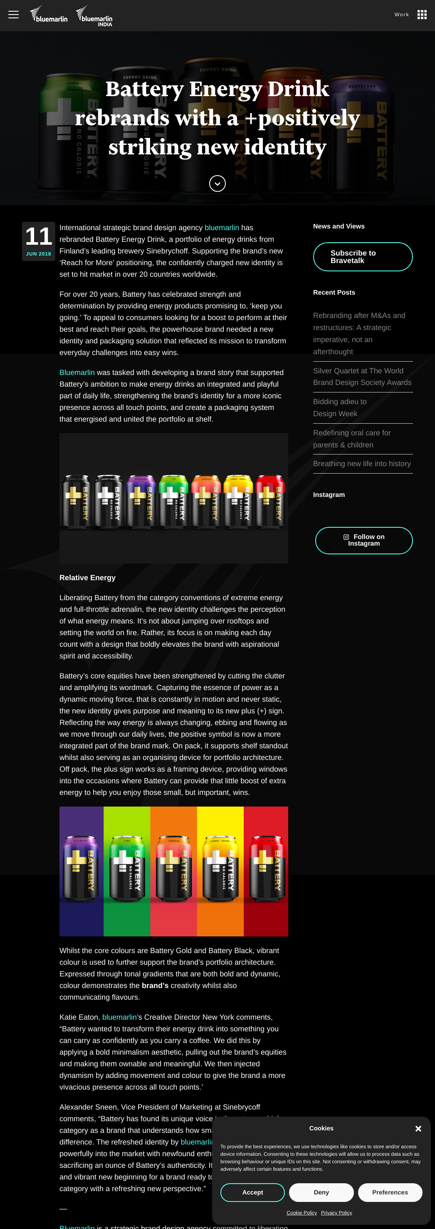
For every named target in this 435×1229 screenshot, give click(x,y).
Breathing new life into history (362, 463)
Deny (321, 1192)
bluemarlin (222, 227)
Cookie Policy (302, 1213)
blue (109, 1017)
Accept (252, 1192)
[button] (418, 1129)
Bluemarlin (77, 372)
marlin (126, 1017)
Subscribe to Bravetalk (353, 278)
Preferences (390, 1192)
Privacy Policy (336, 1213)
